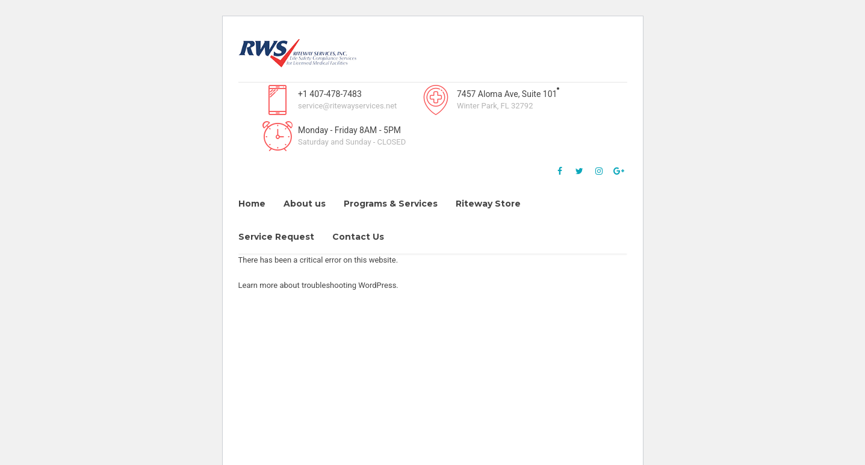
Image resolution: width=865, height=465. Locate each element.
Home (251, 203)
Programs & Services (391, 203)
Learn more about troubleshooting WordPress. (318, 285)
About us (305, 203)
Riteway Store (488, 203)
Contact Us (358, 236)
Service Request (276, 236)
